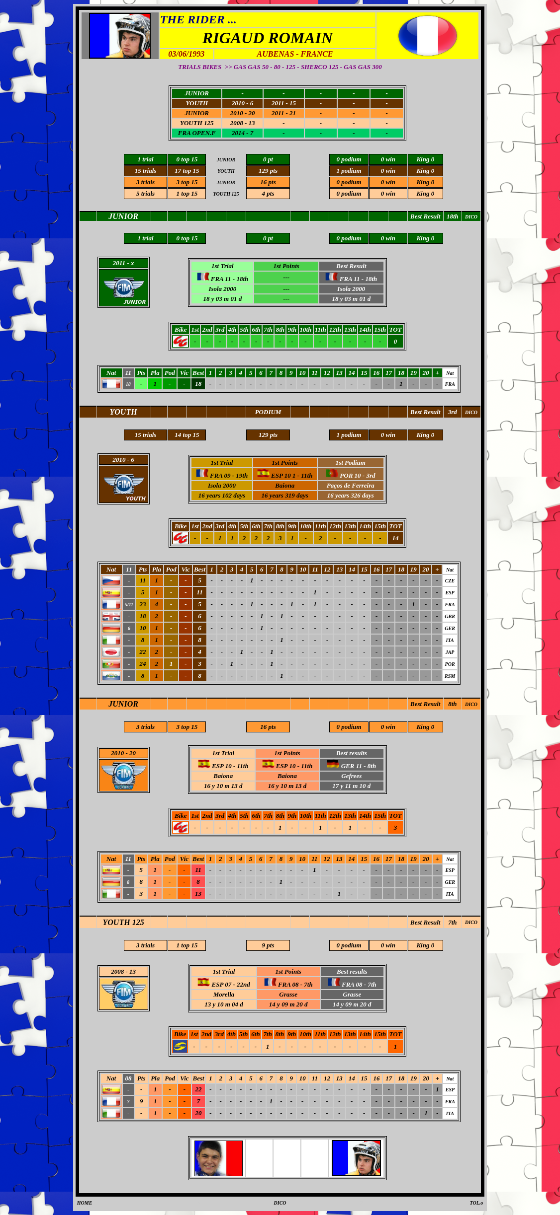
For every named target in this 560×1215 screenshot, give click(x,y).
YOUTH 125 (123, 922)
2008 (117, 971)
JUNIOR (123, 704)
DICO (471, 704)
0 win (388, 945)
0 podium (348, 945)
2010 (117, 753)
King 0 (425, 945)
